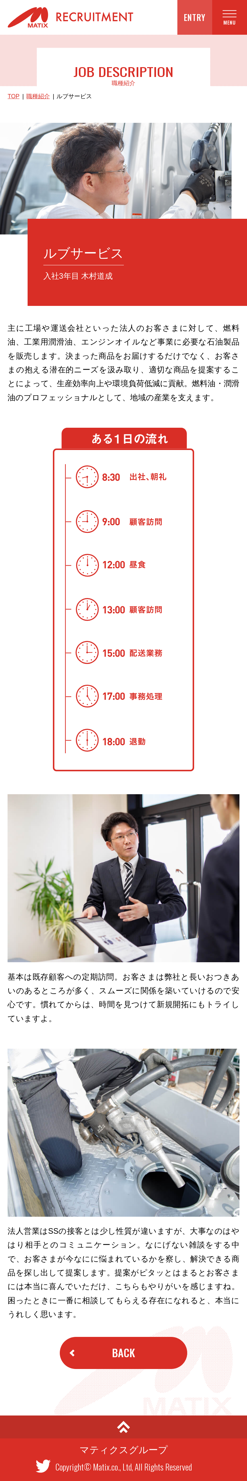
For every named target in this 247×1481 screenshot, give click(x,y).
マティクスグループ (123, 1449)
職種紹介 (38, 97)
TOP (13, 97)
